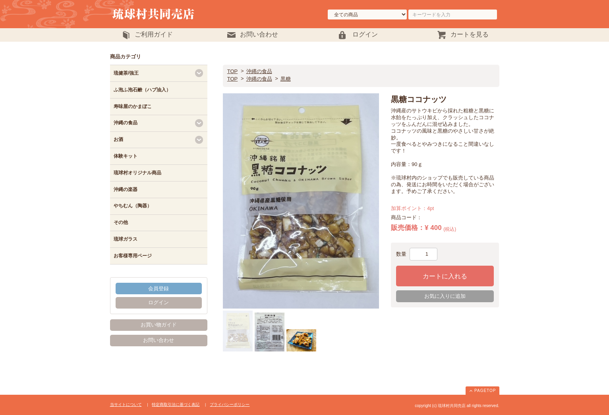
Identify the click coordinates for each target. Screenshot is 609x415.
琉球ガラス (125, 239)
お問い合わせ (158, 340)
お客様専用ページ (133, 256)
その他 (121, 222)
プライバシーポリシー (229, 404)
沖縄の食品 (259, 71)
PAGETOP (485, 390)
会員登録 (158, 288)
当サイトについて (126, 404)
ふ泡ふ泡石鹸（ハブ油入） (142, 90)
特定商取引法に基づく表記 (175, 404)
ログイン (158, 302)
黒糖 (285, 79)
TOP (232, 71)
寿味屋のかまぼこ (133, 106)
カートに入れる (445, 276)
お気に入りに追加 (445, 296)
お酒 (118, 139)
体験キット (125, 156)
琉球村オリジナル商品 (137, 173)
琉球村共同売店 (172, 14)
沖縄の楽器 (125, 189)
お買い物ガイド (159, 325)
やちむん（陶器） (133, 205)
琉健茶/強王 (126, 73)
